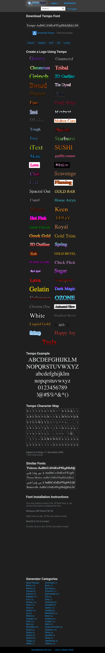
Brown (30, 588)
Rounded (32, 627)
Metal (30, 616)
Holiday (50, 610)
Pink (30, 621)
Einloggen (72, 9)
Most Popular (32, 582)
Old (58, 43)
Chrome (50, 591)
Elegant (41, 43)
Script (30, 629)
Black (30, 585)
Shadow (51, 629)
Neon (49, 616)
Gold (30, 605)
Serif (51, 43)
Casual (31, 591)
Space (30, 635)
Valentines (51, 641)
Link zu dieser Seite (64, 650)
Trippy (30, 641)
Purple (50, 621)
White (30, 643)
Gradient (50, 605)
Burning (50, 588)
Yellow (50, 643)
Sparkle (50, 635)
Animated (51, 582)
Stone (49, 638)
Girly (48, 599)
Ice (29, 613)
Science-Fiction (54, 627)
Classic (31, 43)
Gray (29, 607)
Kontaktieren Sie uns (42, 650)
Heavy (31, 610)
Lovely (67, 43)
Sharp (30, 632)
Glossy (31, 602)
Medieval (51, 613)
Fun (29, 599)
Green (50, 607)
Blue (49, 585)
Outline (50, 618)
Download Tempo (43, 33)
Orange (31, 618)
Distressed (52, 594)
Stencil (30, 638)
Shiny (49, 632)
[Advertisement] (13, 55)
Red (30, 624)
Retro (49, 624)
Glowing (51, 602)
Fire (48, 596)
